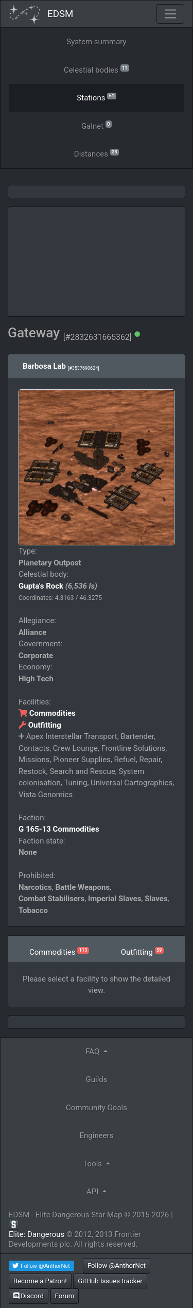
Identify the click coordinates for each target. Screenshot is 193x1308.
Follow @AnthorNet (116, 1265)
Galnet (96, 125)
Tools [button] (93, 1163)
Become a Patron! (40, 1281)
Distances (96, 153)
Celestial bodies (96, 69)
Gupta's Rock (41, 586)
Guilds (97, 1079)
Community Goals (96, 1107)
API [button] (93, 1191)
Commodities (47, 713)
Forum (65, 1296)
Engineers (97, 1135)
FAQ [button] (93, 1051)
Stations (96, 97)
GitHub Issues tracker (110, 1281)
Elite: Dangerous (36, 1234)
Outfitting (40, 725)
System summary (96, 41)
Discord (28, 1296)
